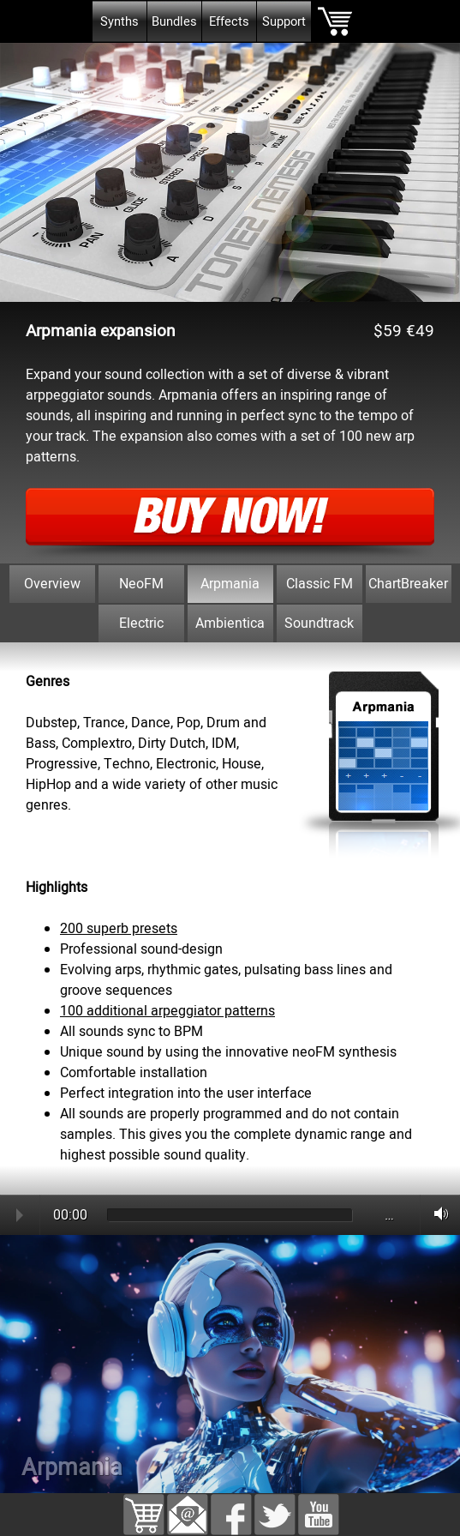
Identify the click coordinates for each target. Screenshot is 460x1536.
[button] (187, 1504)
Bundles (174, 22)
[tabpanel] (230, 652)
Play (19, 1215)
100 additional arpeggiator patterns (167, 1011)
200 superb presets (118, 929)
